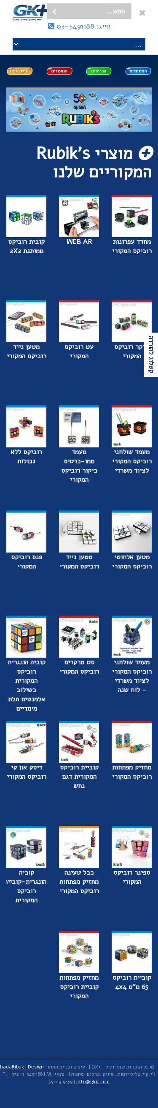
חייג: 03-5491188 (79, 26)
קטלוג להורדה (151, 354)
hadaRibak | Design (22, 1066)
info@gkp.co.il (93, 1081)
